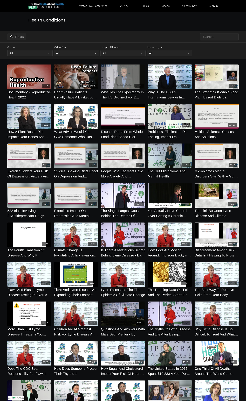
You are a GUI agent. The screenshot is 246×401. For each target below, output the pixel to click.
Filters (17, 36)
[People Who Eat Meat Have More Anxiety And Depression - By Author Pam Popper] (123, 174)
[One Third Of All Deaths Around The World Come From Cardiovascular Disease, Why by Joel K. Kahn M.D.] (217, 371)
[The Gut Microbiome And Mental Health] (170, 174)
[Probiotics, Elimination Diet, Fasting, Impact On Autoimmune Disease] (170, 134)
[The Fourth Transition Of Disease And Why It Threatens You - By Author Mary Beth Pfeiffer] (29, 253)
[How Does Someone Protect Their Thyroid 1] (76, 371)
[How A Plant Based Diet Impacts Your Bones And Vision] (29, 134)
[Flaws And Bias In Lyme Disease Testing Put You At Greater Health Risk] (29, 292)
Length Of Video (110, 47)
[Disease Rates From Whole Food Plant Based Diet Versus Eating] (123, 134)
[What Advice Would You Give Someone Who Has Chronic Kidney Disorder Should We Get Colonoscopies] (76, 134)
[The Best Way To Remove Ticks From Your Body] (217, 292)
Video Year (60, 47)
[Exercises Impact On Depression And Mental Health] (76, 213)
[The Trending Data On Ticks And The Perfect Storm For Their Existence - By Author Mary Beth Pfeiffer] (170, 292)
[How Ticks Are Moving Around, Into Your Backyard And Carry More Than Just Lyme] (170, 253)
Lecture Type (155, 47)
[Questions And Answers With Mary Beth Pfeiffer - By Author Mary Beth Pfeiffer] (123, 332)
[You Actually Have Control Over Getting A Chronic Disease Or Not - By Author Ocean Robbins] (170, 213)
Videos (165, 6)
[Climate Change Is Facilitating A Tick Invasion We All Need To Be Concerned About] (76, 253)
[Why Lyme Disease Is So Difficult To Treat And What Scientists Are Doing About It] (217, 332)
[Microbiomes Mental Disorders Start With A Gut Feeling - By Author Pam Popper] (217, 174)
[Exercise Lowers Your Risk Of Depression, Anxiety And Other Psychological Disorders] (29, 174)
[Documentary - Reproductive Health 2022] (29, 95)
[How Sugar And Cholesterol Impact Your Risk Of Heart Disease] (123, 371)
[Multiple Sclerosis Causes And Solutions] (217, 134)
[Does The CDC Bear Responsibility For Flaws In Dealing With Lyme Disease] (29, 371)
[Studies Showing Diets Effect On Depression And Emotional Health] (76, 174)
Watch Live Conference (93, 6)
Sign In (213, 6)
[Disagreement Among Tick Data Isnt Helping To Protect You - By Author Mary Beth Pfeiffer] (217, 253)
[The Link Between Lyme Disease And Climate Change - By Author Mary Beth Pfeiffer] (217, 213)
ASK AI (124, 6)
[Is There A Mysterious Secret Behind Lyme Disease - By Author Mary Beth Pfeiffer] (123, 253)
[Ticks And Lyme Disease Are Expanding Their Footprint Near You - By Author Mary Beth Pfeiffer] (76, 292)
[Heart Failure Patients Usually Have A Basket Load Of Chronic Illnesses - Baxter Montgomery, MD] (76, 95)
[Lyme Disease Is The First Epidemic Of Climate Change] (123, 292)
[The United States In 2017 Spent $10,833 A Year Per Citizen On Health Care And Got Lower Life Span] (170, 371)
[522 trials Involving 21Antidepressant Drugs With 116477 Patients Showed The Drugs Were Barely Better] (29, 213)
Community (189, 6)
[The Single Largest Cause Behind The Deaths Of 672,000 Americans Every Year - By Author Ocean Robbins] (123, 213)
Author (11, 47)
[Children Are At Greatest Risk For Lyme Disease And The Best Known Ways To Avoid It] (76, 332)
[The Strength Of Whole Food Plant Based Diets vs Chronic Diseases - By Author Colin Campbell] (217, 95)
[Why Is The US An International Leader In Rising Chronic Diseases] (170, 95)
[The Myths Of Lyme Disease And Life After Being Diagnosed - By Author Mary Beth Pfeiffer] (170, 332)
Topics (145, 6)
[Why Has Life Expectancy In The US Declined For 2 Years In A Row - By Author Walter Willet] (123, 95)
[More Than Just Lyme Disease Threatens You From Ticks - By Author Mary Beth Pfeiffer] (29, 332)
